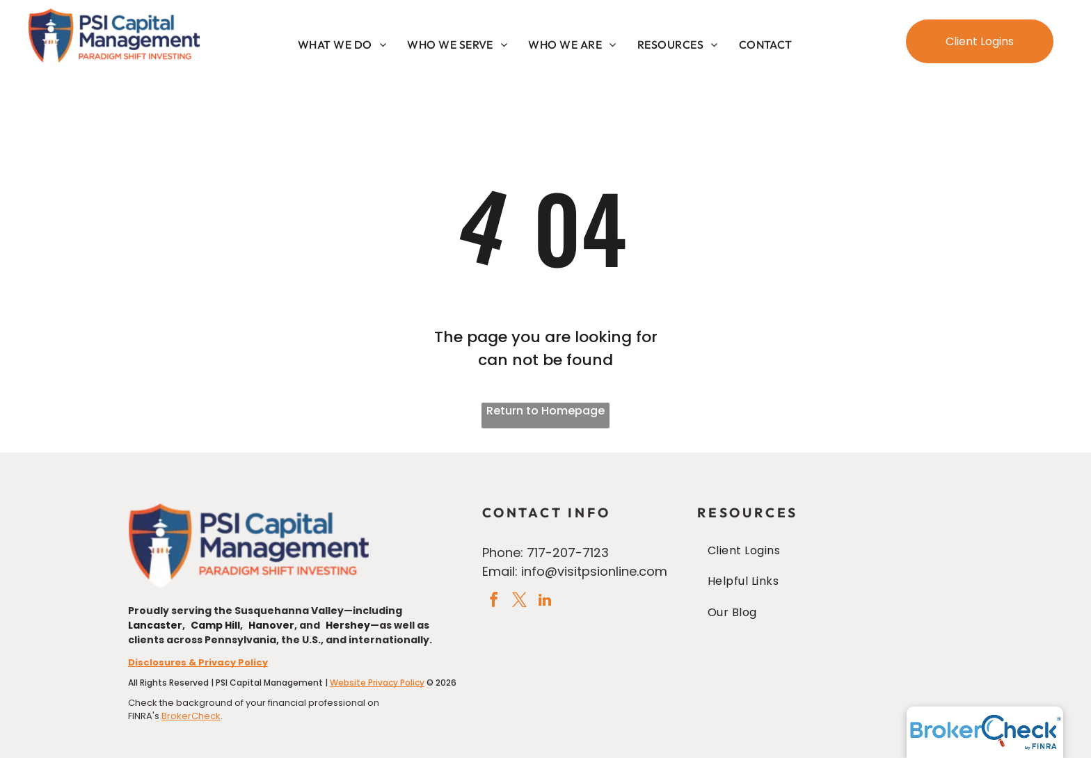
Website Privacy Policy (377, 682)
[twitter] (519, 602)
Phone (501, 552)
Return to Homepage (545, 411)
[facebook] (493, 602)
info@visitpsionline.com (594, 571)
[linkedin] (545, 602)
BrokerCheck (191, 716)
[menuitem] (342, 44)
